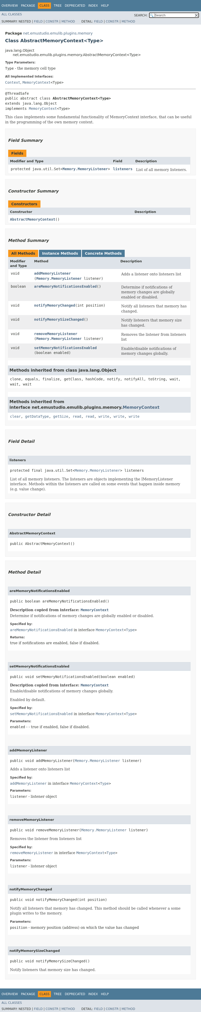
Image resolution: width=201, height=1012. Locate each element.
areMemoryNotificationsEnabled (65, 286)
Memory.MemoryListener (85, 169)
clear (15, 416)
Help (105, 5)
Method (68, 21)
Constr (52, 21)
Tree (58, 5)
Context (12, 82)
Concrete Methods (103, 253)
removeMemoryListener (55, 334)
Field (38, 21)
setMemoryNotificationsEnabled (65, 348)
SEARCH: (141, 15)
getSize (60, 416)
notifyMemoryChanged (54, 305)
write (104, 416)
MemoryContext (37, 82)
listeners (123, 169)
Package (28, 5)
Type (130, 630)
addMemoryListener (52, 273)
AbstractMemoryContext (32, 219)
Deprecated (75, 5)
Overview (10, 5)
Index (93, 5)
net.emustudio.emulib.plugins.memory (58, 33)
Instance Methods (60, 253)
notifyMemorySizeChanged (59, 319)
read (76, 416)
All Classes (12, 14)
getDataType (37, 416)
